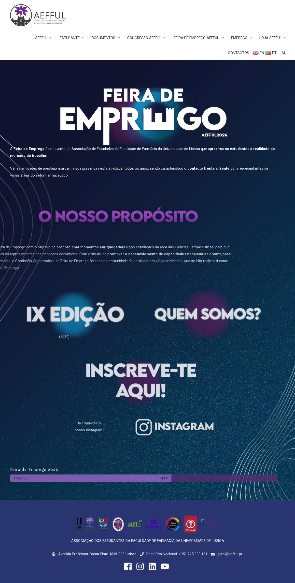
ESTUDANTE (70, 38)
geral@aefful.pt (229, 554)
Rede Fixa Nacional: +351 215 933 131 (176, 554)
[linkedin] (153, 566)
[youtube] (166, 566)
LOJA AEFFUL (270, 38)
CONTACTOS (238, 53)
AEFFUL (41, 38)
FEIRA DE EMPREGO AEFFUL (196, 38)
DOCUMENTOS (103, 38)
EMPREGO (239, 38)
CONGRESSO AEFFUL (144, 38)
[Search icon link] (283, 52)
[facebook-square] (129, 566)
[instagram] (141, 566)
